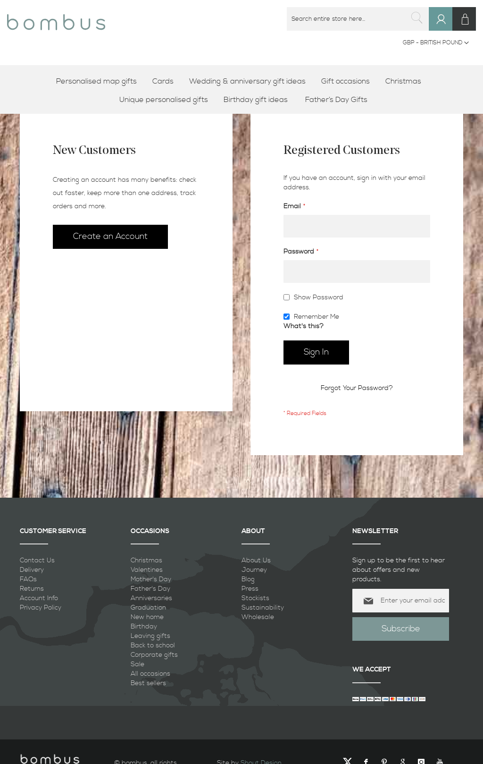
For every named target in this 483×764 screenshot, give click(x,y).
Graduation (148, 607)
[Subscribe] (400, 629)
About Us (256, 560)
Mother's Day (151, 579)
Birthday (144, 626)
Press (250, 589)
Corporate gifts (154, 655)
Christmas (146, 560)
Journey (254, 570)
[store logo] (56, 18)
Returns (32, 589)
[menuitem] (99, 81)
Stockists (255, 598)
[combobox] (358, 19)
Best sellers (148, 683)
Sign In (445, 28)
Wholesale (258, 617)
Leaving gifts (150, 636)
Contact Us (37, 560)
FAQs (28, 579)
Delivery (32, 570)
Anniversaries (151, 598)
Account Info (39, 598)
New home (147, 617)
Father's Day (150, 589)
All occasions (150, 674)
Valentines (147, 570)
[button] (436, 43)
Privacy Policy (40, 607)
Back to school (153, 645)
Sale (137, 664)
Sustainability (263, 607)
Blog (248, 579)
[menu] (241, 90)
